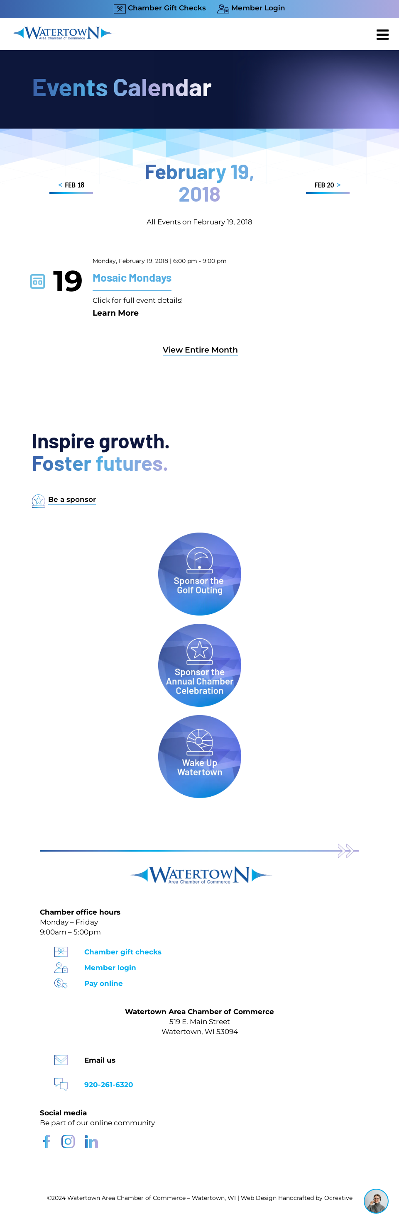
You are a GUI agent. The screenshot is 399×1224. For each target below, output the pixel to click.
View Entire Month (200, 350)
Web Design (259, 1198)
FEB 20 (328, 186)
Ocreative (338, 1198)
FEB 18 (71, 186)
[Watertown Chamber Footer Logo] (199, 870)
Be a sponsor (72, 499)
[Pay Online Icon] (61, 981)
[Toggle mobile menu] (384, 34)
